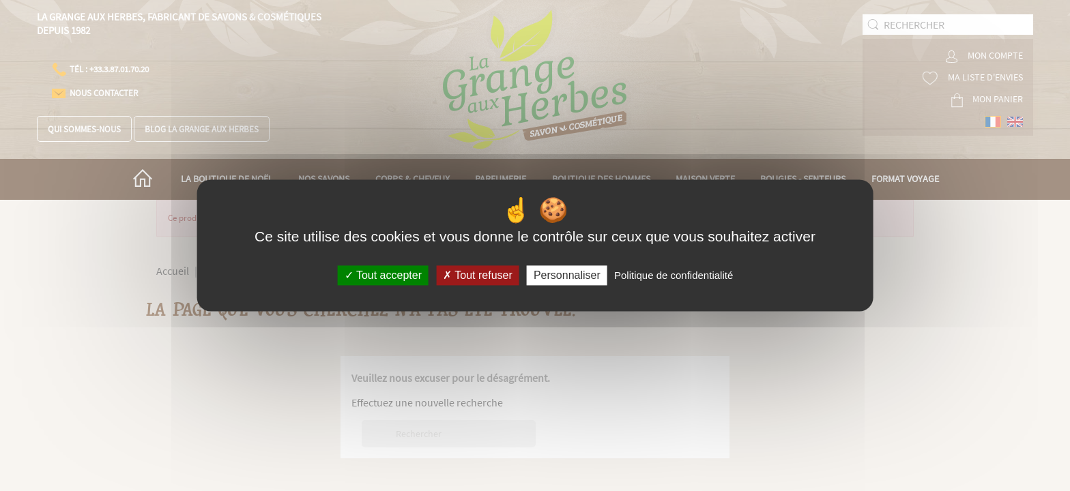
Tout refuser (477, 275)
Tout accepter (383, 275)
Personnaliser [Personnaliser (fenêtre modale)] (567, 275)
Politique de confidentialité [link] (673, 275)
